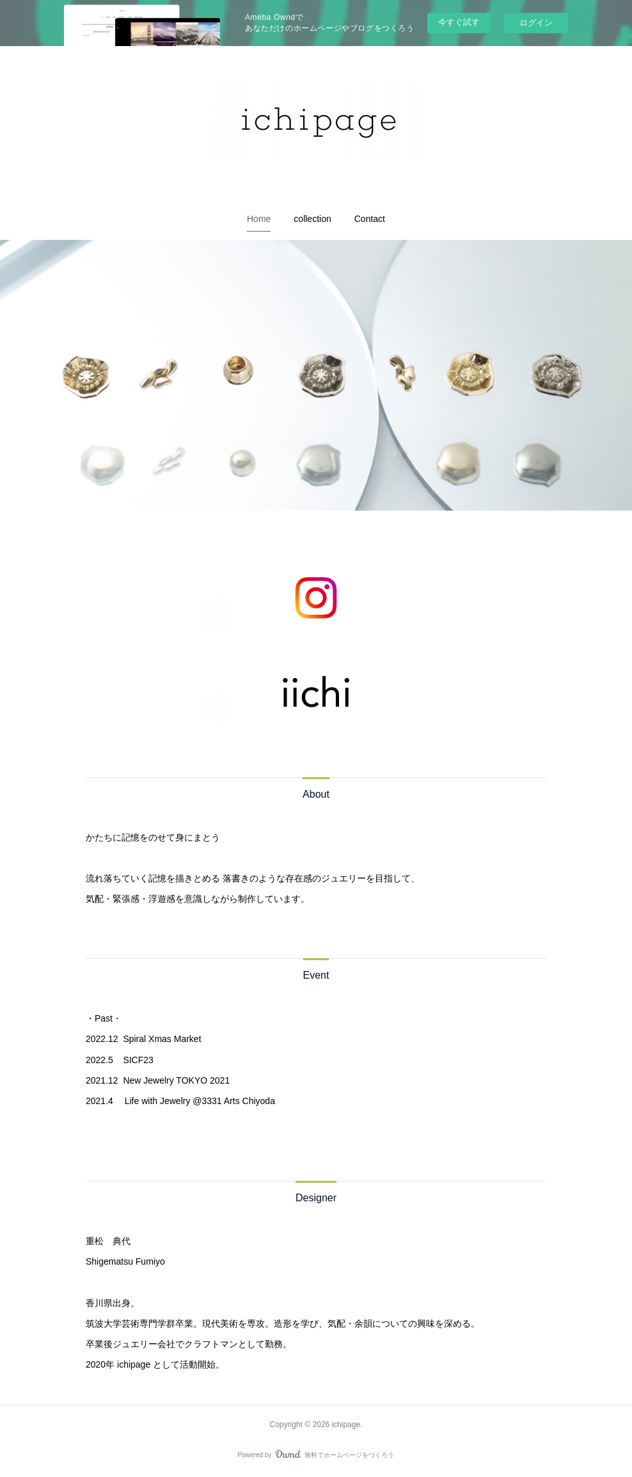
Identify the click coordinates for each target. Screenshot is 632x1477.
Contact (369, 219)
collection (312, 219)
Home (259, 219)
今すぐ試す (459, 22)
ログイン (536, 23)
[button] (259, 219)
